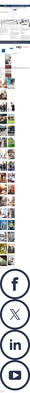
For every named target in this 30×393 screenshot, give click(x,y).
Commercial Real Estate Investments (10, 241)
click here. (28, 68)
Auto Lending (1, 135)
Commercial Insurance (1, 241)
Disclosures (1, 392)
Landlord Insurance (9, 194)
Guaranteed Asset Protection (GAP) (10, 135)
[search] (15, 2)
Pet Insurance (1, 253)
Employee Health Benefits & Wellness (11, 88)
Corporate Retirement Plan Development (3, 182)
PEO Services (1, 88)
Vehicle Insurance (1, 194)
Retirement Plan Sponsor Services (10, 182)
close (21, 20)
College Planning (9, 253)
